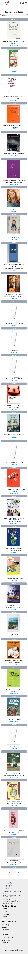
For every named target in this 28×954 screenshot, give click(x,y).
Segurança (5, 942)
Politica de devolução (8, 938)
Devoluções (5, 927)
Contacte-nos (5, 929)
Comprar (13, 48)
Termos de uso (6, 940)
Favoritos (4, 916)
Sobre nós (4, 912)
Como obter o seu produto (9, 932)
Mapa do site (5, 914)
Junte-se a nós (6, 919)
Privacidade (5, 945)
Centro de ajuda (6, 925)
